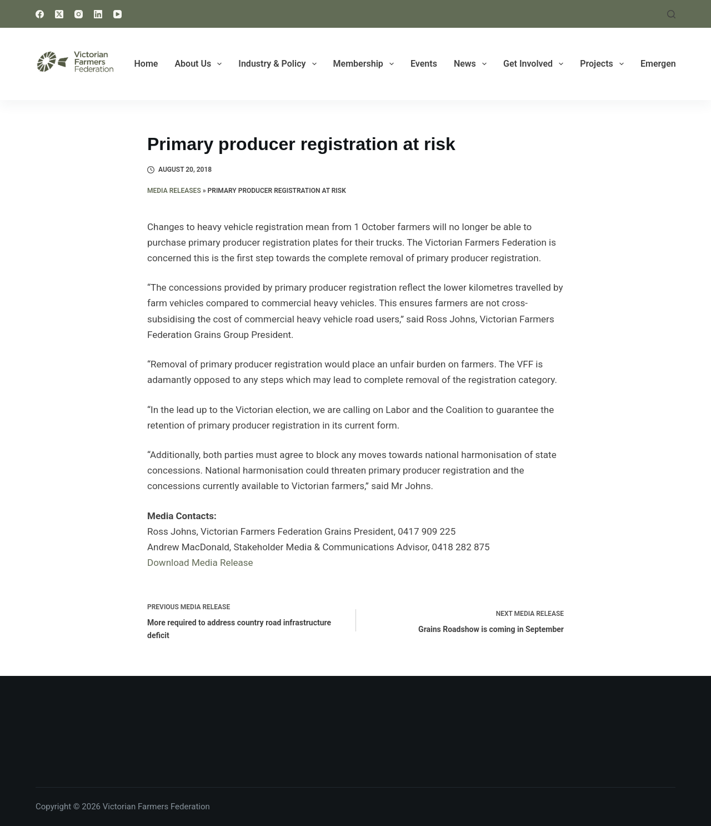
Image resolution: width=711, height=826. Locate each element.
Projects (604, 64)
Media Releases (174, 191)
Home (146, 63)
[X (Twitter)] (59, 14)
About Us (200, 64)
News (472, 64)
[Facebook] (40, 14)
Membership (365, 64)
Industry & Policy (279, 64)
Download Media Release (200, 562)
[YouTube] (117, 14)
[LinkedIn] (98, 14)
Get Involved (535, 64)
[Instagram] (78, 14)
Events (423, 63)
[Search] (671, 14)
